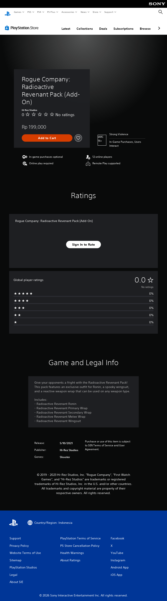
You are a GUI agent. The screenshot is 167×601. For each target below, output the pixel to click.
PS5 (29, 11)
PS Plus (51, 11)
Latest (66, 24)
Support (108, 11)
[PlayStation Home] (7, 12)
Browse (145, 24)
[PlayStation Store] (22, 23)
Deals (103, 24)
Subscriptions (124, 24)
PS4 (39, 11)
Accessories (67, 11)
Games (17, 11)
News (84, 11)
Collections (85, 24)
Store (95, 11)
